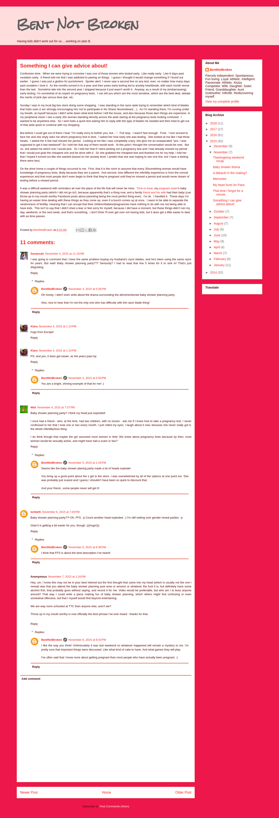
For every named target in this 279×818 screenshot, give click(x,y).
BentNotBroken (51, 289)
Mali (33, 407)
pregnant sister (168, 188)
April (217, 247)
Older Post (183, 792)
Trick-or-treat (144, 188)
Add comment (31, 678)
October (219, 211)
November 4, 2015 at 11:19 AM (64, 253)
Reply (34, 273)
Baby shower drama (226, 167)
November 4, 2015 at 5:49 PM (87, 289)
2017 (214, 129)
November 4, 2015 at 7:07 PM (56, 407)
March (218, 253)
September (221, 217)
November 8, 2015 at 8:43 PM (87, 639)
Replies (39, 281)
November (221, 152)
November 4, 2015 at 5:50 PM (87, 378)
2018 (214, 123)
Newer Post (29, 792)
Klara (34, 326)
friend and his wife (154, 192)
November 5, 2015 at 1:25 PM (87, 462)
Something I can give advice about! (227, 202)
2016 (214, 135)
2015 (214, 141)
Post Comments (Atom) (114, 806)
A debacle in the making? (230, 173)
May (217, 241)
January (219, 265)
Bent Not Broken (78, 24)
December (221, 146)
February (220, 259)
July (217, 229)
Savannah (37, 253)
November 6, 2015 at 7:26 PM (61, 512)
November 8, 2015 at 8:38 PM (87, 547)
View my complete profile (222, 101)
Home (106, 792)
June (217, 235)
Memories (219, 179)
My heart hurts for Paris (229, 185)
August (219, 223)
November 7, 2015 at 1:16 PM (67, 576)
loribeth (36, 512)
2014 (214, 272)
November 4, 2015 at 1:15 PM (58, 326)
